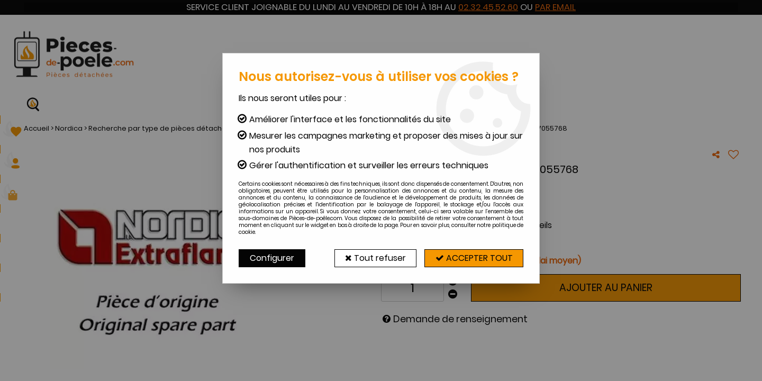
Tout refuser (374, 258)
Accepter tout (473, 258)
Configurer (272, 258)
